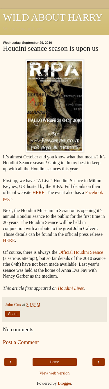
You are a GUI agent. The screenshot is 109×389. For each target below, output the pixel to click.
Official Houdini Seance (80, 252)
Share (12, 314)
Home (54, 362)
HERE (38, 192)
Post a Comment (21, 342)
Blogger (64, 383)
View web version (55, 373)
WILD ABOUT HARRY (53, 17)
